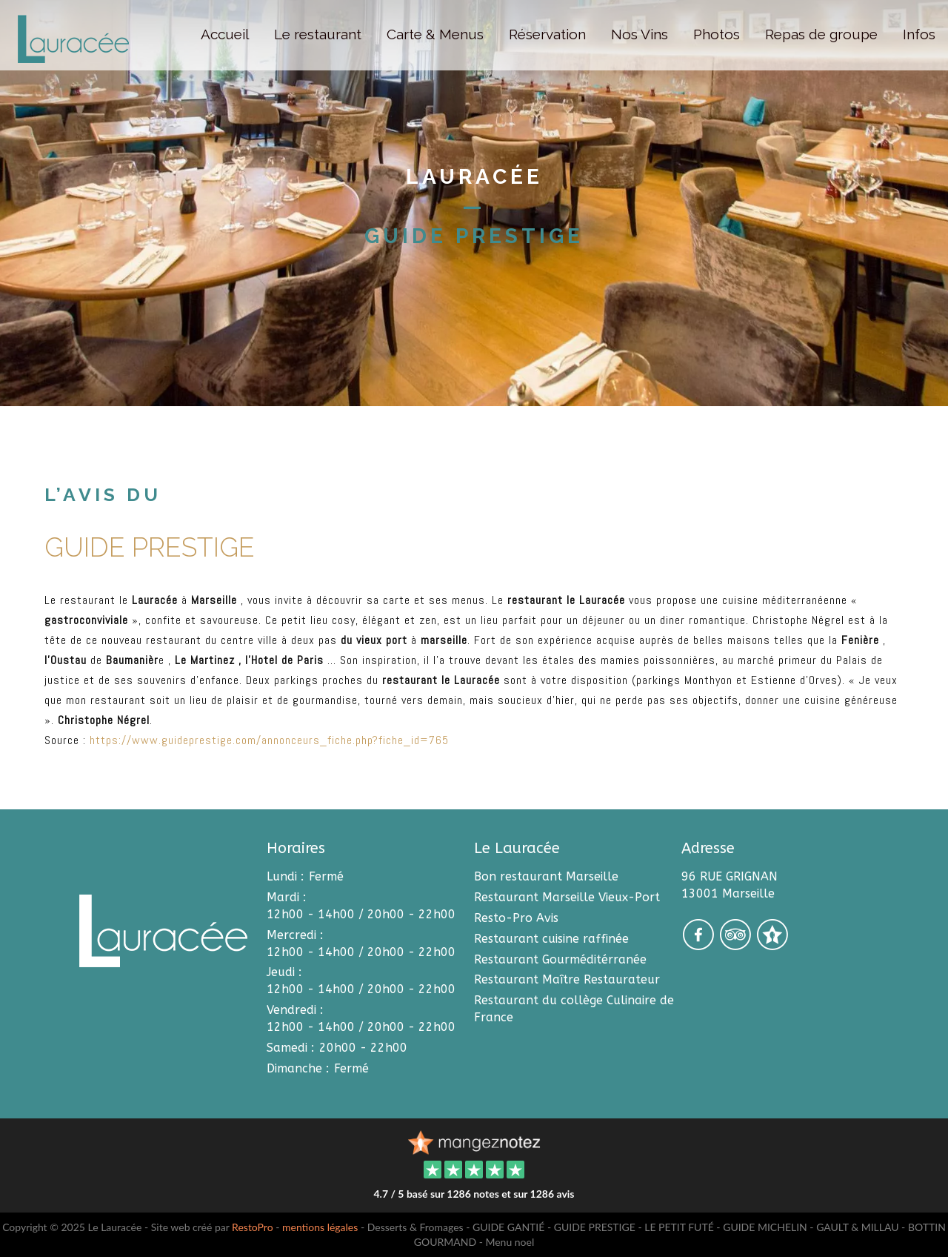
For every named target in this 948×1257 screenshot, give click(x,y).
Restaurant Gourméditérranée (560, 959)
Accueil (225, 34)
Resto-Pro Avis (516, 918)
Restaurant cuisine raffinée (551, 939)
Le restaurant (317, 34)
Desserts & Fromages (415, 1227)
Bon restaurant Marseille (546, 876)
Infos (919, 34)
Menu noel (509, 1242)
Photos (716, 34)
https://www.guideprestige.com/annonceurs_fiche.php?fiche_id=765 (269, 740)
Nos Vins (639, 34)
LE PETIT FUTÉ (679, 1227)
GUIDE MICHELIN (765, 1227)
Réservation (547, 34)
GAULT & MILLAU (857, 1227)
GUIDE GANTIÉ (508, 1227)
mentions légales (320, 1227)
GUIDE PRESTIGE (594, 1227)
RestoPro (252, 1227)
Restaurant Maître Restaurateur (567, 979)
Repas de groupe (821, 34)
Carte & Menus (435, 34)
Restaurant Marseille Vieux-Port (567, 897)
